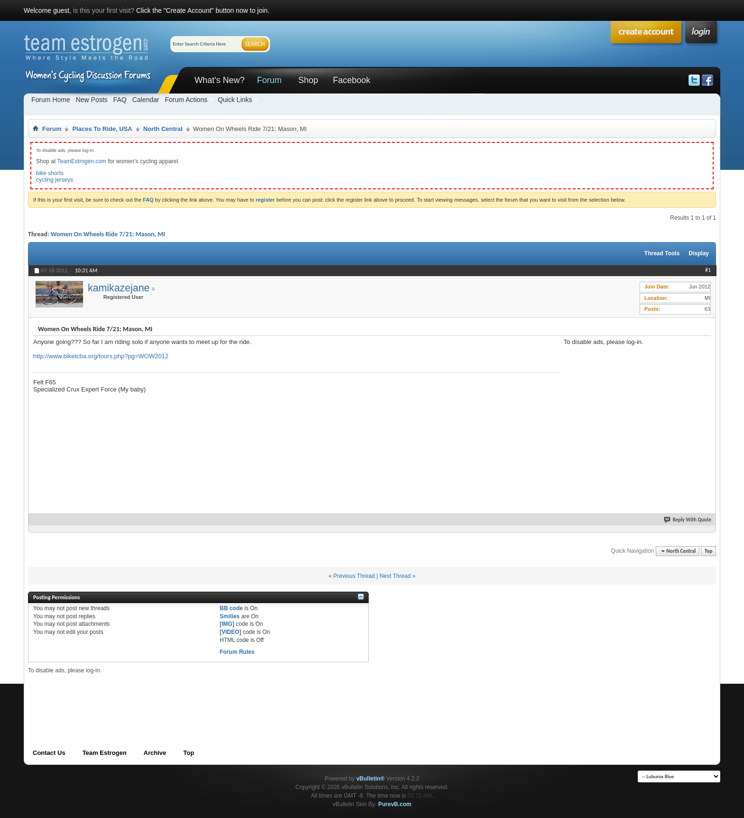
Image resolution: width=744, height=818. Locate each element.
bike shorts (50, 173)
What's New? (219, 80)
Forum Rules (237, 652)
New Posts (92, 99)
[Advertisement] (635, 404)
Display (698, 253)
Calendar (145, 99)
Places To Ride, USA (102, 128)
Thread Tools (661, 253)
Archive (155, 752)
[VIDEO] (230, 632)
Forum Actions (186, 99)
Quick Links (235, 99)
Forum (269, 80)
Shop (308, 80)
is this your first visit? (103, 10)
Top (708, 551)
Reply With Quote (688, 520)
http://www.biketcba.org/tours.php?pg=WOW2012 (100, 356)
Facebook (351, 80)
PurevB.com (394, 804)
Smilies (230, 616)
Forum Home (50, 99)
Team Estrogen (105, 752)
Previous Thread (354, 576)
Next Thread (395, 576)
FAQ (120, 99)
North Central (163, 128)
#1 (708, 270)
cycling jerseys (54, 180)
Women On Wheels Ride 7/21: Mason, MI (108, 234)
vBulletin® (370, 778)
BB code (231, 608)
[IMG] (227, 624)
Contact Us (49, 752)
